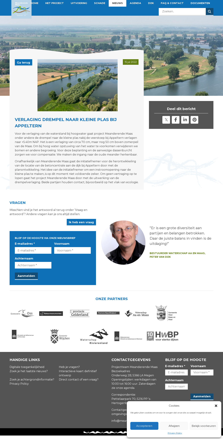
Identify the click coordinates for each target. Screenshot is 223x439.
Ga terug (23, 62)
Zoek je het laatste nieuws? (29, 374)
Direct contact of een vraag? (78, 383)
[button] (216, 405)
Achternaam (24, 258)
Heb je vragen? (69, 370)
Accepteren (144, 426)
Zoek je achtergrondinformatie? (32, 383)
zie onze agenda (123, 391)
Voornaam (68, 243)
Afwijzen (174, 426)
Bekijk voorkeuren (204, 426)
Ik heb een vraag (94, 222)
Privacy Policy (175, 433)
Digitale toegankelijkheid (27, 370)
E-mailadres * (25, 243)
